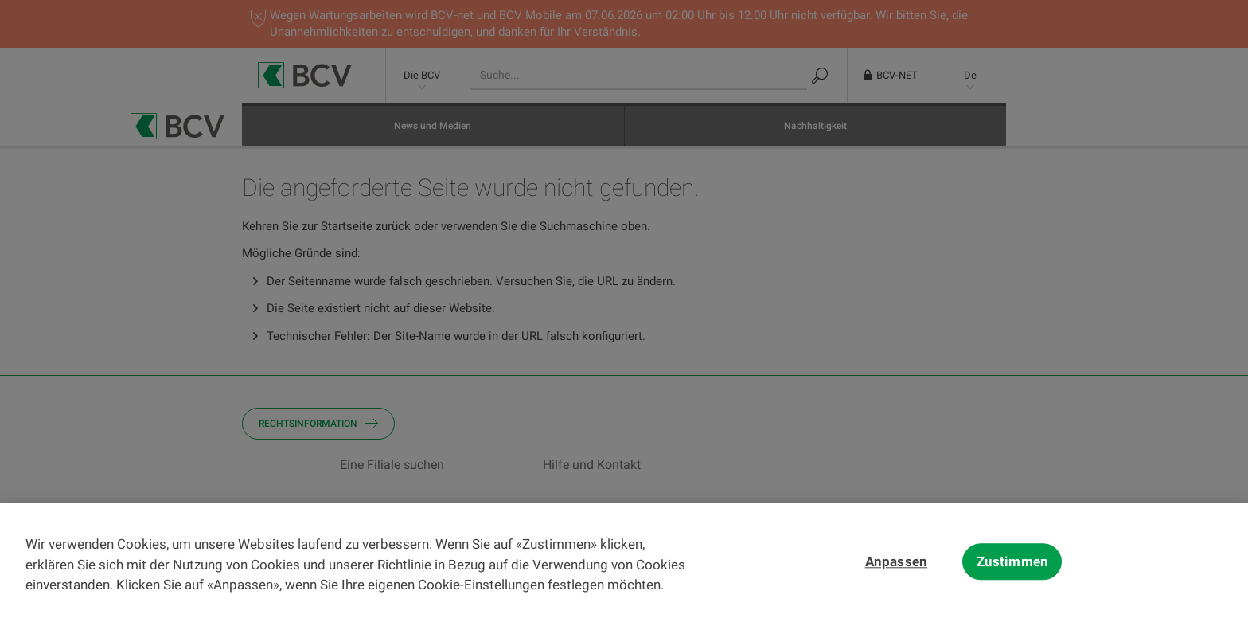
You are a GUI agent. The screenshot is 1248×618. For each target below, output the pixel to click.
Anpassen (896, 588)
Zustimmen (1013, 588)
